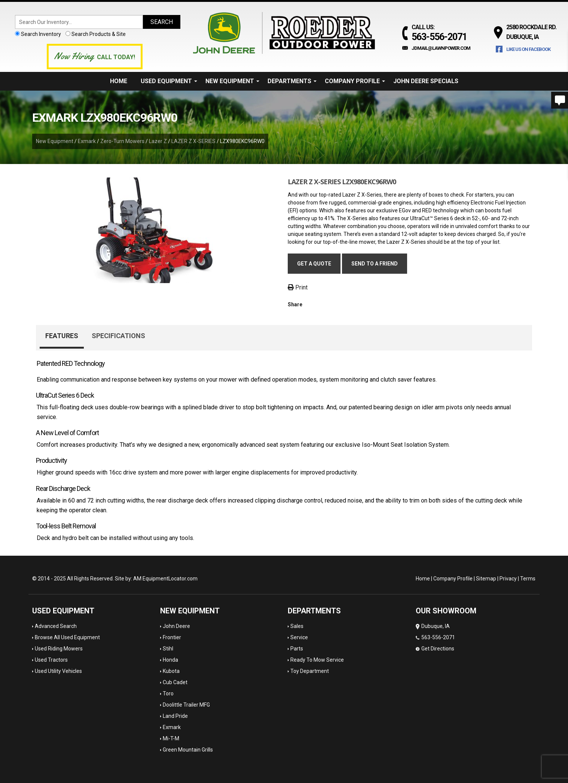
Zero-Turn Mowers (122, 141)
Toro (168, 693)
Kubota (171, 671)
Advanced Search (56, 626)
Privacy (508, 579)
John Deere (176, 626)
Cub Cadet (175, 682)
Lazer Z (158, 141)
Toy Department (309, 671)
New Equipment (232, 81)
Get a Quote (314, 264)
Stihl (168, 649)
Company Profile (355, 81)
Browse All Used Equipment (67, 637)
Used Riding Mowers (59, 649)
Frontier (172, 637)
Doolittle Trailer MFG (186, 705)
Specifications (118, 336)
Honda (170, 660)
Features (61, 336)
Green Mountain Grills (188, 750)
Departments (292, 81)
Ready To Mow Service (317, 660)
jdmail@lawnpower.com (441, 48)
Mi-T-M (171, 738)
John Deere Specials (425, 81)
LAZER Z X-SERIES (193, 141)
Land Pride (175, 716)
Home (118, 81)
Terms (527, 579)
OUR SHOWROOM (446, 610)
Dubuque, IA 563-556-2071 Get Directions (435, 637)
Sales (296, 626)
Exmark (87, 141)
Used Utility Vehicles (58, 671)
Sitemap (486, 579)
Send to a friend (374, 264)
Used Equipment (169, 81)
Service (299, 637)
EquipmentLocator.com (170, 579)
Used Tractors (51, 660)
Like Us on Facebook (528, 49)
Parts (296, 649)
